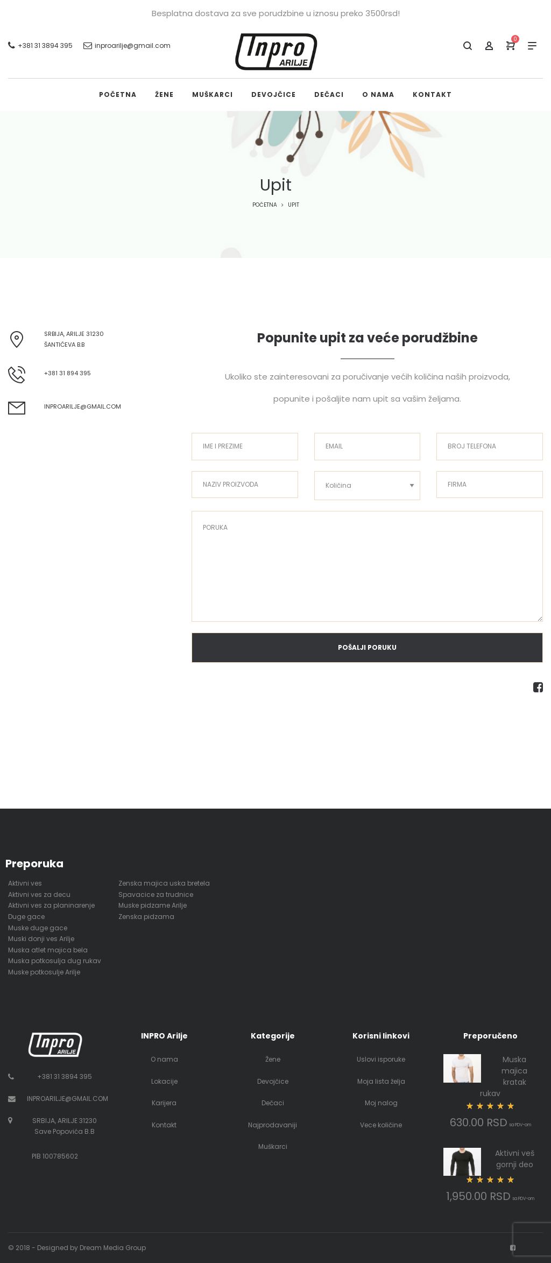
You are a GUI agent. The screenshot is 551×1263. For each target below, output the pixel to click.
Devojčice (272, 1081)
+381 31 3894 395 (64, 1076)
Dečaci (273, 1102)
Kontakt (164, 1124)
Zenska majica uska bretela (164, 883)
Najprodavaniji (272, 1124)
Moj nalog (381, 1102)
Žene (272, 1059)
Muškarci (272, 1146)
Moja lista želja (381, 1081)
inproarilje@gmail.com (82, 406)
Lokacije (164, 1081)
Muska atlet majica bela (48, 950)
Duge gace (26, 916)
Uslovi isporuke (381, 1059)
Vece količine (381, 1124)
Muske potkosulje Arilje (44, 972)
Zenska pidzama (146, 916)
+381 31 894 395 (67, 373)
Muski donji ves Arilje (41, 938)
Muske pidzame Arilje (152, 905)
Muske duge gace (37, 927)
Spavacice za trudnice (155, 894)
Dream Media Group (113, 1247)
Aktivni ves (25, 883)
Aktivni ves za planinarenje (51, 905)
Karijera (164, 1102)
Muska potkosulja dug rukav (54, 960)
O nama (164, 1059)
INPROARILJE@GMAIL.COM (67, 1098)
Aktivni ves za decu (39, 894)
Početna (264, 205)
